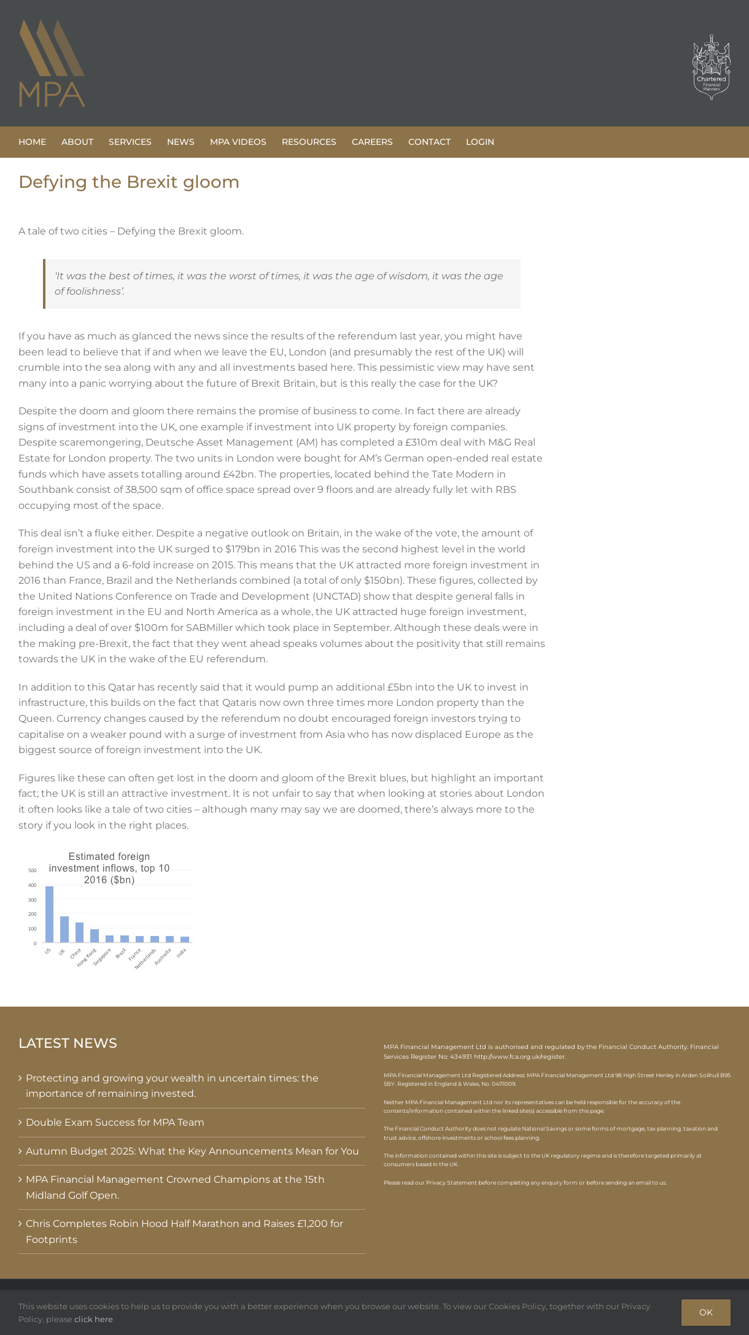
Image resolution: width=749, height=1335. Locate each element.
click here (93, 1319)
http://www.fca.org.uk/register (519, 1057)
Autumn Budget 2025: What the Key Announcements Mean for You (192, 1151)
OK (706, 1312)
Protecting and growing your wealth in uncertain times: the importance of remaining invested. (172, 1086)
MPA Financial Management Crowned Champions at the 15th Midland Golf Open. (175, 1187)
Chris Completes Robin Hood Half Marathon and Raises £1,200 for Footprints (184, 1231)
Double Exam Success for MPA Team (115, 1122)
